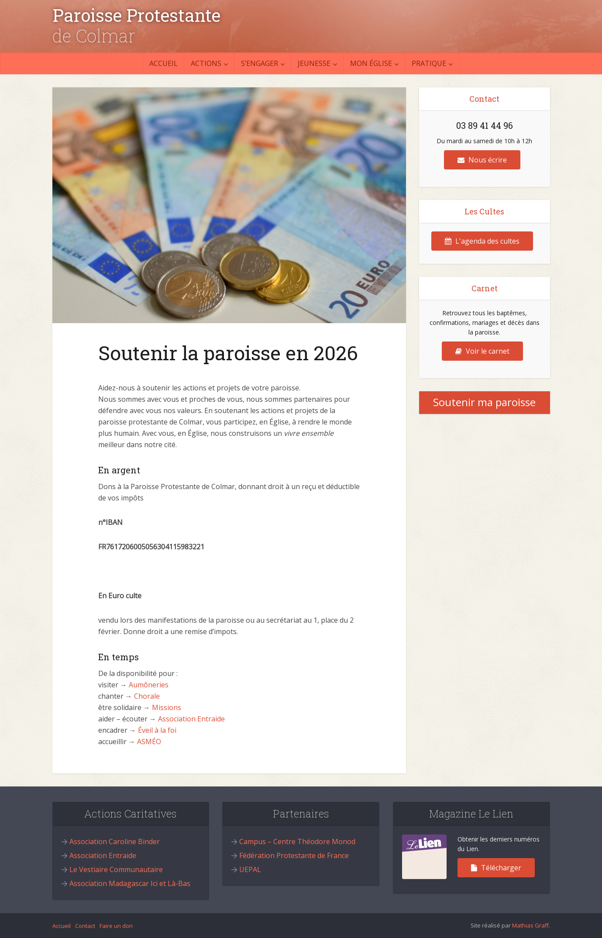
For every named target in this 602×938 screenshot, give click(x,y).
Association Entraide (191, 719)
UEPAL (250, 869)
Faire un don (116, 926)
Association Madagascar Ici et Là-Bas (129, 883)
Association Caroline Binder (114, 841)
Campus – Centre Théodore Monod (297, 841)
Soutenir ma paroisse (484, 402)
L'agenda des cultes (482, 241)
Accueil (163, 63)
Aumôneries (149, 685)
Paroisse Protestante (136, 15)
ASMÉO (149, 741)
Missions (166, 707)
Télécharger (496, 867)
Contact (85, 926)
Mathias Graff (530, 925)
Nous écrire (482, 160)
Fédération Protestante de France (294, 855)
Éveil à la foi (157, 730)
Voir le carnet (482, 351)
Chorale (147, 696)
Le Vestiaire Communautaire (116, 869)
